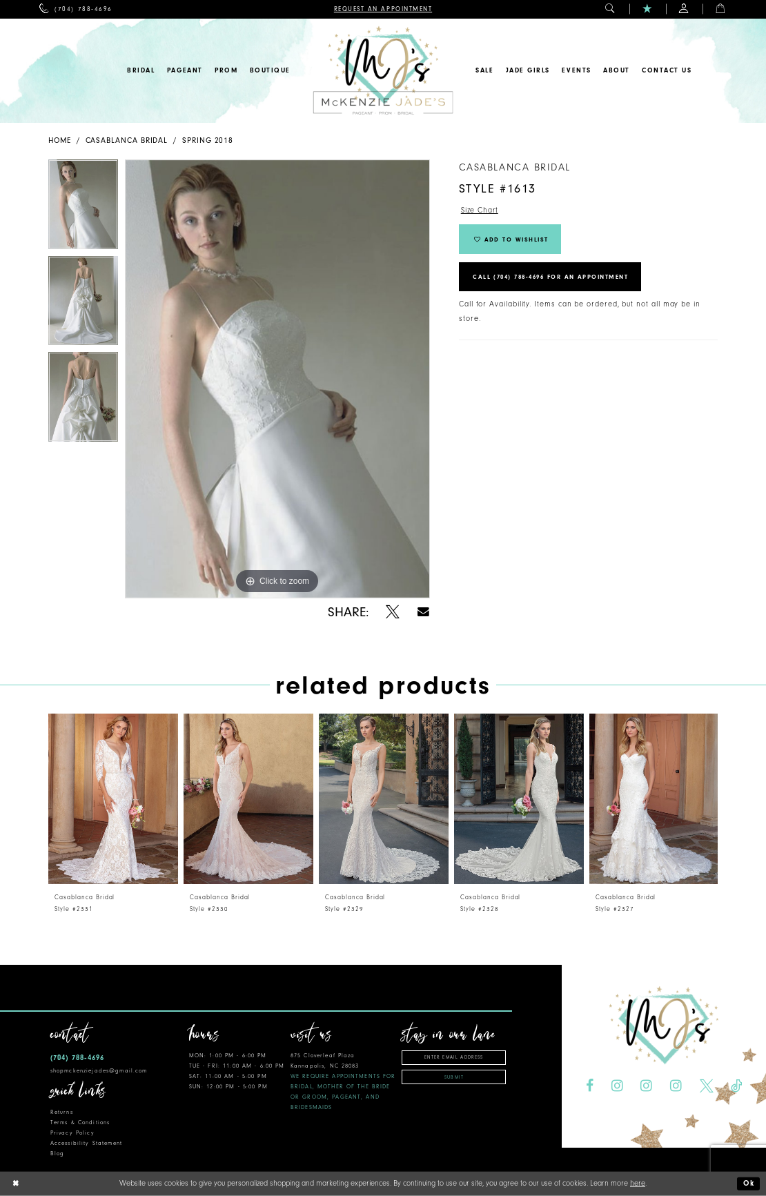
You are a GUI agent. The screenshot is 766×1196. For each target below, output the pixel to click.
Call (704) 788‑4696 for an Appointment (555, 278)
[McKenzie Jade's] (383, 70)
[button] (610, 9)
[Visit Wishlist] (647, 9)
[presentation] (113, 799)
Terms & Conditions (80, 1122)
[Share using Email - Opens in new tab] (423, 611)
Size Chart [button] (480, 210)
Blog (57, 1153)
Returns (61, 1112)
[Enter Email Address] (453, 1057)
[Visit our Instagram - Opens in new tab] (617, 1086)
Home (59, 140)
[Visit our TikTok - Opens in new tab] (736, 1086)
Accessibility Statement (86, 1143)
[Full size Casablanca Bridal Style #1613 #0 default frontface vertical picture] (277, 379)
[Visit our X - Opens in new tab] (706, 1086)
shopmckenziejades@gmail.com (99, 1071)
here (637, 1183)
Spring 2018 (207, 140)
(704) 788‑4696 (77, 1057)
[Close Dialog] (16, 1184)
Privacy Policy (72, 1133)
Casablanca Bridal (127, 140)
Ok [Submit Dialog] (749, 1183)
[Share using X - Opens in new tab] (392, 612)
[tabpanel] (83, 207)
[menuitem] (75, 9)
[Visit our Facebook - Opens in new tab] (589, 1086)
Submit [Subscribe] (454, 1077)
